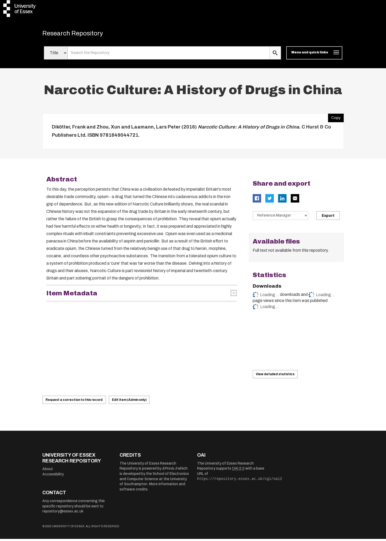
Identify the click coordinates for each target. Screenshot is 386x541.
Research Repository (79, 34)
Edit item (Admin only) (129, 402)
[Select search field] (55, 55)
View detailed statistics (275, 376)
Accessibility (53, 476)
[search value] (168, 55)
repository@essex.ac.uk (62, 513)
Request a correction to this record (74, 402)
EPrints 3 (169, 471)
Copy (334, 118)
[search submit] (275, 55)
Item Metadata (71, 295)
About (47, 471)
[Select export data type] (280, 217)
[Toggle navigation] (314, 55)
